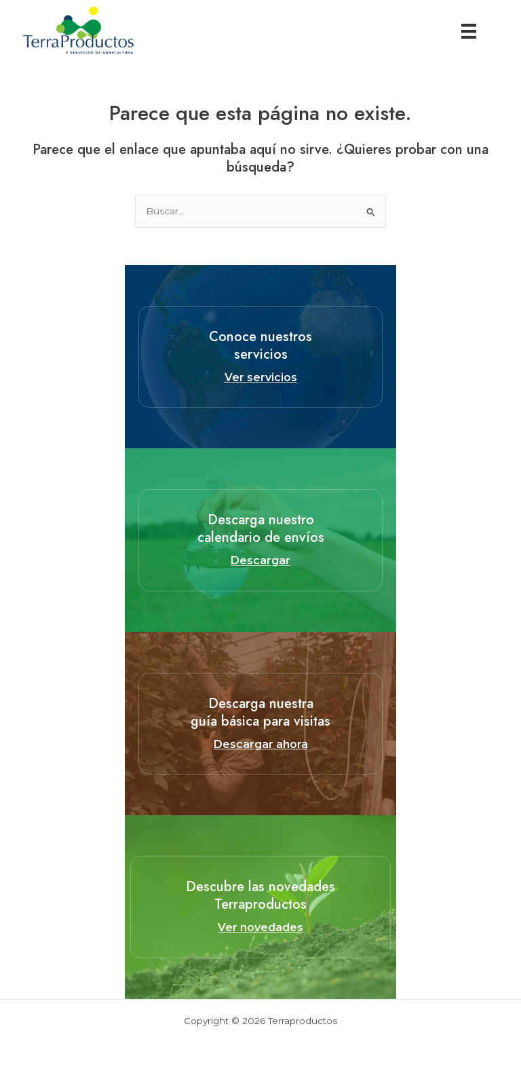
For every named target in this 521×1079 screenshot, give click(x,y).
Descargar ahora (261, 744)
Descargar (260, 560)
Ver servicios (261, 377)
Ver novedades (260, 927)
